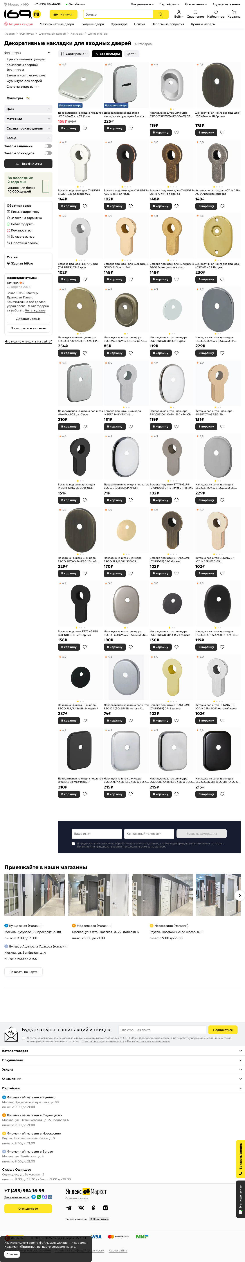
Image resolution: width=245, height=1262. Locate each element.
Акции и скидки (21, 24)
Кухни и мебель (203, 24)
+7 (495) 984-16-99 (47, 4)
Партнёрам (168, 4)
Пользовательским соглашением (143, 846)
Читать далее (35, 310)
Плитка (139, 24)
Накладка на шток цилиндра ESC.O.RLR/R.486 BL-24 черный (78, 706)
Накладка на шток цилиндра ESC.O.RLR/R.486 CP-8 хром (168, 339)
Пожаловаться (21, 230)
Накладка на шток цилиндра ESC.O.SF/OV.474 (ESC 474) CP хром (214, 339)
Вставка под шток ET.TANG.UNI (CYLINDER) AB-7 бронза (169, 559)
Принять (12, 1254)
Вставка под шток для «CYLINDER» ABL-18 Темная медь (126, 192)
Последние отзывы (22, 278)
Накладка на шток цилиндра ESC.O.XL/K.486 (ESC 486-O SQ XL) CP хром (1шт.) (172, 780)
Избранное (215, 14)
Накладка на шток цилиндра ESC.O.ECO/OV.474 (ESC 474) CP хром (170, 412)
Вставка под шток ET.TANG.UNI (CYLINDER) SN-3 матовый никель (171, 486)
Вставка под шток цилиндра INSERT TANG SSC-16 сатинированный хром (122, 412)
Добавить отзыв (28, 319)
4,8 (156, 64)
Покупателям (141, 4)
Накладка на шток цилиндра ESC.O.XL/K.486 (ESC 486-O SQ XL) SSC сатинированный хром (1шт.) (126, 780)
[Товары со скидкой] (48, 153)
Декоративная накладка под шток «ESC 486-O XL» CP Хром (80, 114)
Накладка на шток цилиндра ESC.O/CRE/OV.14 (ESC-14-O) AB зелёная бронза (124, 339)
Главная (9, 33)
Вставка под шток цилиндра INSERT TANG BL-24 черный (76, 486)
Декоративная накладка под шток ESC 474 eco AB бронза (217, 114)
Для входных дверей (52, 33)
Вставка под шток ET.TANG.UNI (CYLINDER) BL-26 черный (78, 633)
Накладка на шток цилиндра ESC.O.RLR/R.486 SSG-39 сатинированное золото (123, 559)
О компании (194, 4)
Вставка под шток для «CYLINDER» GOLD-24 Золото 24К (126, 265)
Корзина (234, 14)
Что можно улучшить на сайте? (28, 341)
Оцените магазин (76, 1198)
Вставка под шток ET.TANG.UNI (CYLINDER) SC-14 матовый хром (216, 706)
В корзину (69, 128)
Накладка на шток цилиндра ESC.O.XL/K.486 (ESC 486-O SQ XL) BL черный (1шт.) (217, 780)
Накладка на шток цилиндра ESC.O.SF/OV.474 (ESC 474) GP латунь (77, 339)
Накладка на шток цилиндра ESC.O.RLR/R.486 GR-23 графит (170, 633)
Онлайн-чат (76, 4)
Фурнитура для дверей (24, 81)
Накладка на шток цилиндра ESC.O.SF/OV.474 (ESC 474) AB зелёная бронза (77, 559)
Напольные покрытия (168, 24)
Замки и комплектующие (26, 75)
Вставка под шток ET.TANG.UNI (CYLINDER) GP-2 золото (169, 706)
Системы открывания (23, 87)
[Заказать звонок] (240, 1159)
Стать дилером (28, 1208)
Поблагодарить (22, 224)
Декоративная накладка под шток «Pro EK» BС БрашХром (80, 412)
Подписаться (223, 1030)
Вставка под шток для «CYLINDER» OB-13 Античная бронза (172, 192)
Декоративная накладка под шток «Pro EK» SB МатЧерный (80, 780)
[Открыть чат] (240, 1199)
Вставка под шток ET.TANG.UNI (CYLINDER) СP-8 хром (78, 265)
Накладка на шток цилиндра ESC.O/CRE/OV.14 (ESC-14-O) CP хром (170, 114)
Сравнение (195, 14)
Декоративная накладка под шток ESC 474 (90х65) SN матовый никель (126, 706)
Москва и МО (18, 4)
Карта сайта (118, 1250)
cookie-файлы (39, 1243)
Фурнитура (119, 24)
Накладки (76, 33)
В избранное (84, 128)
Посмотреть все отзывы (28, 328)
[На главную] (22, 14)
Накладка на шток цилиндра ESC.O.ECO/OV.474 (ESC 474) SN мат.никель (124, 633)
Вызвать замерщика (201, 834)
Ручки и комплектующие (26, 59)
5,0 (110, 64)
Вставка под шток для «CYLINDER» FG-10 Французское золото (172, 265)
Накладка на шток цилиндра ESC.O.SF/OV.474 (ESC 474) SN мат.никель (214, 486)
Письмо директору (25, 212)
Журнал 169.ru (22, 263)
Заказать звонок (16, 1197)
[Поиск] (160, 14)
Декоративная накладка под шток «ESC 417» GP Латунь (217, 265)
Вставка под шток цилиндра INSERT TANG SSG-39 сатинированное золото (213, 412)
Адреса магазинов (227, 4)
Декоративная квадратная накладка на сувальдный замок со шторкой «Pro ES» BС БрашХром (126, 114)
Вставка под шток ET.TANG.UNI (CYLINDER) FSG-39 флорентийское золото (215, 559)
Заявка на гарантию (26, 218)
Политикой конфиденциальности (98, 846)
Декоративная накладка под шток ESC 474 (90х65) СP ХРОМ (126, 486)
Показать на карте (23, 972)
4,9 (64, 64)
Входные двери (92, 24)
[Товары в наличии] (48, 146)
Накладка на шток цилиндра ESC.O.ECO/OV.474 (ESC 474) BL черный (215, 633)
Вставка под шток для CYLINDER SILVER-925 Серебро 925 (79, 192)
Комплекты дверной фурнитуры (22, 67)
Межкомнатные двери (57, 24)
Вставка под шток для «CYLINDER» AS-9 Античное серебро (217, 192)
